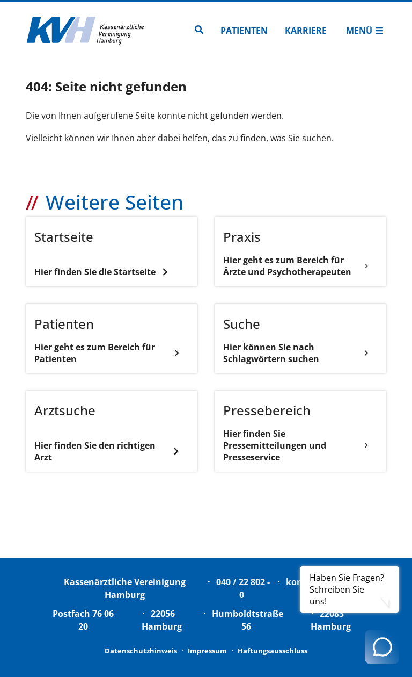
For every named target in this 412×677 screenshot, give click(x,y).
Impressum (207, 651)
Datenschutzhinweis (141, 651)
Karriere (306, 31)
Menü (365, 31)
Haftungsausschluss (272, 651)
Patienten (244, 31)
